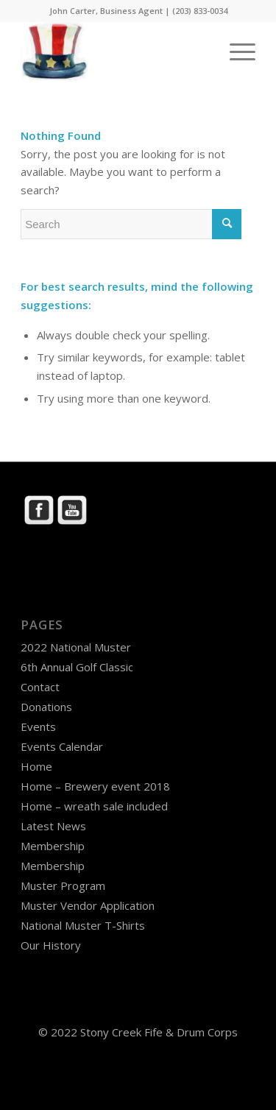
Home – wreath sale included (94, 806)
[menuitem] (235, 50)
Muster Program (63, 885)
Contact (40, 686)
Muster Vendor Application (88, 905)
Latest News (53, 826)
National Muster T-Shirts (83, 925)
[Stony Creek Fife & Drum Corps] (114, 50)
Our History (51, 945)
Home (36, 766)
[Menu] (235, 50)
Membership (53, 845)
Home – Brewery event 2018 (95, 786)
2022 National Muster (76, 647)
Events (38, 726)
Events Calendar (62, 746)
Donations (46, 706)
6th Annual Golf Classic (77, 667)
